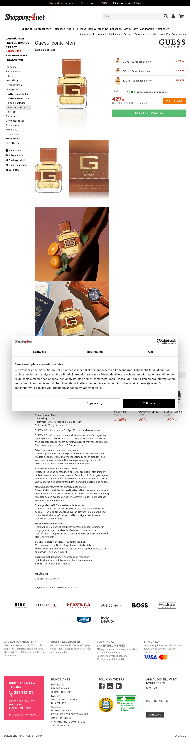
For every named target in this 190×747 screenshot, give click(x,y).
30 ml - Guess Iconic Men (149, 62)
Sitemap (37, 736)
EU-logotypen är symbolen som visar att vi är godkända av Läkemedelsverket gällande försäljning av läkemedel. (118, 650)
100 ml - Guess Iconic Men (149, 81)
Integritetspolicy (62, 710)
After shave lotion (18, 98)
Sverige (180, 736)
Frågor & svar (15, 155)
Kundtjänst (13, 150)
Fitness (81, 29)
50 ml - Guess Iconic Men (149, 71)
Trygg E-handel (61, 725)
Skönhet (26, 29)
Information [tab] (95, 351)
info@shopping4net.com (24, 714)
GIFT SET (11, 47)
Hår (10, 76)
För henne (12, 67)
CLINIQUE (13, 143)
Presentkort (15, 60)
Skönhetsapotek (15, 120)
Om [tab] (150, 351)
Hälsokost (59, 29)
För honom (114, 34)
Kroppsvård (15, 85)
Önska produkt (15, 160)
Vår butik (12, 170)
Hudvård (13, 80)
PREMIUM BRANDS (17, 43)
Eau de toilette (142, 34)
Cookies (56, 707)
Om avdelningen (16, 165)
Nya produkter (17, 55)
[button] (181, 16)
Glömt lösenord (61, 692)
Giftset (12, 112)
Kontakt (56, 696)
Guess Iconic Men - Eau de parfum (169, 34)
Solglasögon (12, 125)
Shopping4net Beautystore (68, 722)
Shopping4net (87, 34)
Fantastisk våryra (61, 3)
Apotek (71, 29)
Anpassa (95, 403)
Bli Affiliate (58, 703)
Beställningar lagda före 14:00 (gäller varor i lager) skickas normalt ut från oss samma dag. (71, 647)
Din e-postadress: (157, 701)
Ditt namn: (152, 688)
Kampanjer (162, 29)
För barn (11, 116)
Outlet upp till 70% (93, 3)
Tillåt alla (149, 403)
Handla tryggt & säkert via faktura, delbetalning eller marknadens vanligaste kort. (165, 649)
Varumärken (147, 29)
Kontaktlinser (42, 29)
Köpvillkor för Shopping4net (69, 714)
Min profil (57, 684)
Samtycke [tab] (39, 351)
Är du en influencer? (64, 699)
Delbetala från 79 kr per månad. (130, 103)
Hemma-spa (12, 134)
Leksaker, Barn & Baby (124, 29)
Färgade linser (13, 138)
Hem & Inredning (98, 29)
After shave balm (18, 94)
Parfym (127, 34)
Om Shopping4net (62, 718)
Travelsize (11, 129)
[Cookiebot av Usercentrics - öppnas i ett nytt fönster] (159, 341)
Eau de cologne (17, 103)
